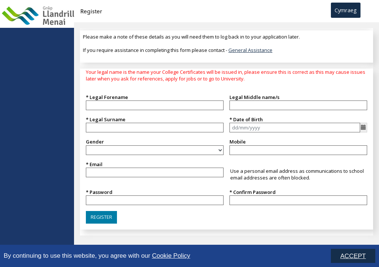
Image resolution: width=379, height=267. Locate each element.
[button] (101, 217)
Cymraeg (346, 10)
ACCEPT (353, 256)
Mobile (237, 141)
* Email (94, 164)
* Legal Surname (105, 119)
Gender (95, 141)
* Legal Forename (107, 97)
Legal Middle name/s (254, 97)
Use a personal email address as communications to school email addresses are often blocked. (297, 174)
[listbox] (155, 150)
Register (91, 11)
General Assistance (250, 50)
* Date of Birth (246, 119)
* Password (99, 192)
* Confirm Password (252, 192)
